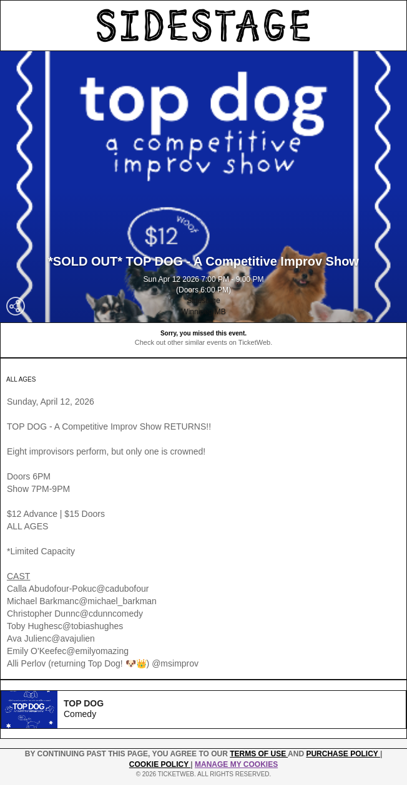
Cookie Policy (159, 764)
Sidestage (203, 300)
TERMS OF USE (259, 753)
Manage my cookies (236, 764)
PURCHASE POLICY (343, 753)
